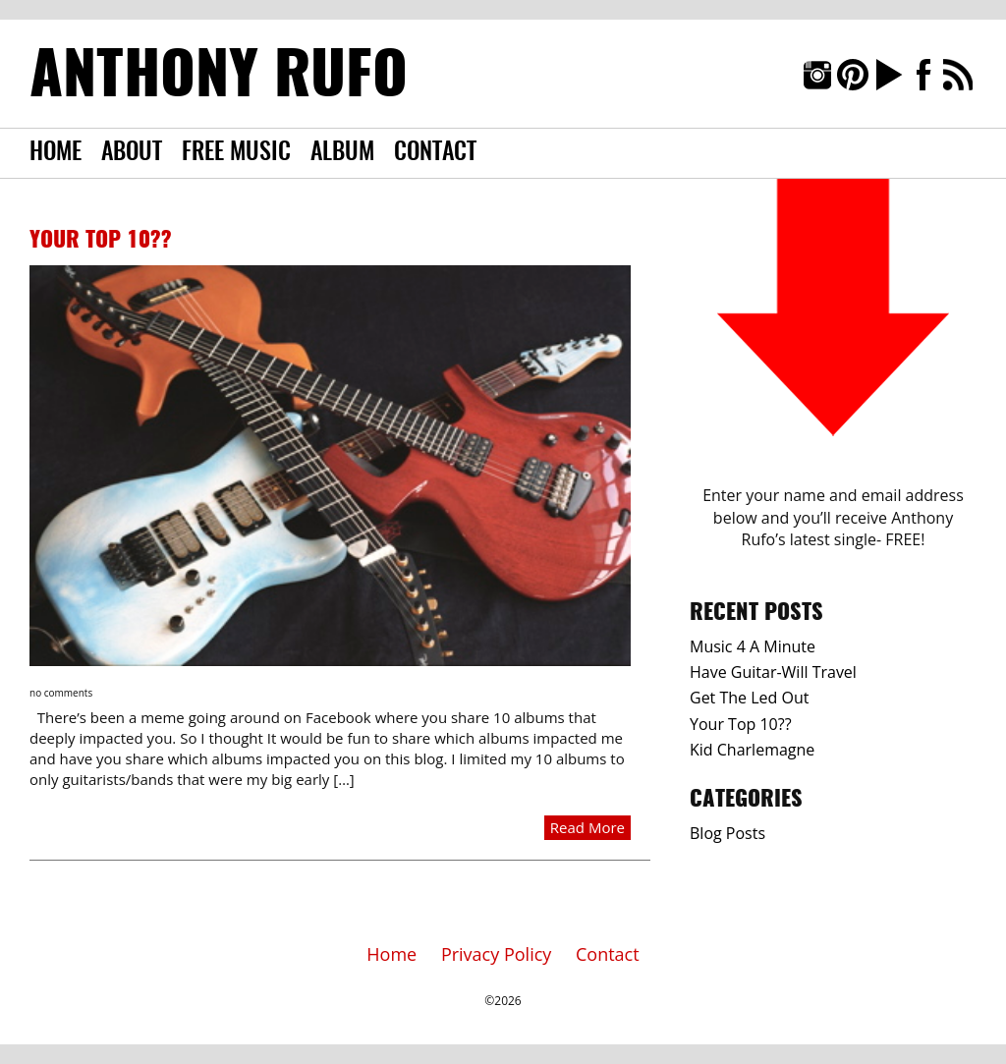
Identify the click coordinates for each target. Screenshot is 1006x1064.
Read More (587, 827)
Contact (435, 153)
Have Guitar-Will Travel (773, 672)
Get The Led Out (749, 697)
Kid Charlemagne (752, 749)
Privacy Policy (496, 954)
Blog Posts (727, 833)
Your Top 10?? (100, 241)
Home (55, 153)
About (131, 153)
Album (342, 153)
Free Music (236, 153)
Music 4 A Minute (752, 646)
